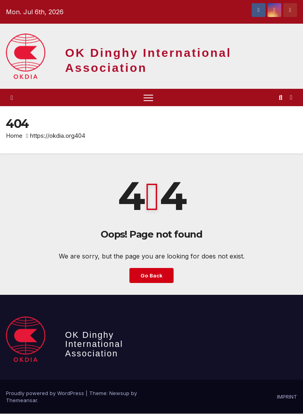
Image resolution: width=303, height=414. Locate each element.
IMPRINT (287, 397)
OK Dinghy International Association (94, 344)
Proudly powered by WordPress (46, 393)
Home (14, 136)
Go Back (151, 275)
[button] (280, 98)
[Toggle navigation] (148, 98)
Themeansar (21, 400)
